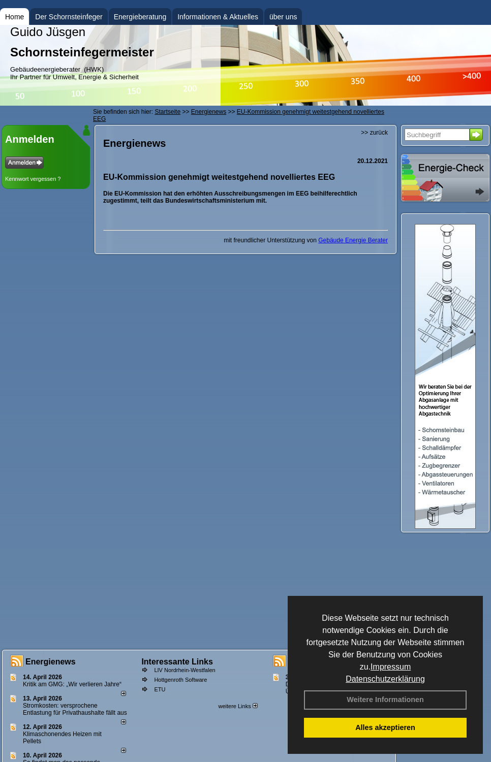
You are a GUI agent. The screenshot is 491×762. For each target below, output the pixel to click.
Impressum (391, 666)
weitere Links (237, 706)
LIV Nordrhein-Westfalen (184, 670)
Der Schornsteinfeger (68, 17)
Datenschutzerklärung (385, 679)
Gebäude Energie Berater (353, 240)
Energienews (50, 661)
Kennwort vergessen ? (32, 179)
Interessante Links (177, 661)
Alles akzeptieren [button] (385, 727)
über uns (283, 17)
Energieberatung (140, 17)
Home (14, 17)
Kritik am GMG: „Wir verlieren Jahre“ (72, 684)
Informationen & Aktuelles (217, 17)
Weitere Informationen (385, 699)
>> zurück (374, 132)
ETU (159, 689)
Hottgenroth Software (180, 680)
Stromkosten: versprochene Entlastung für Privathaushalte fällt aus (75, 709)
